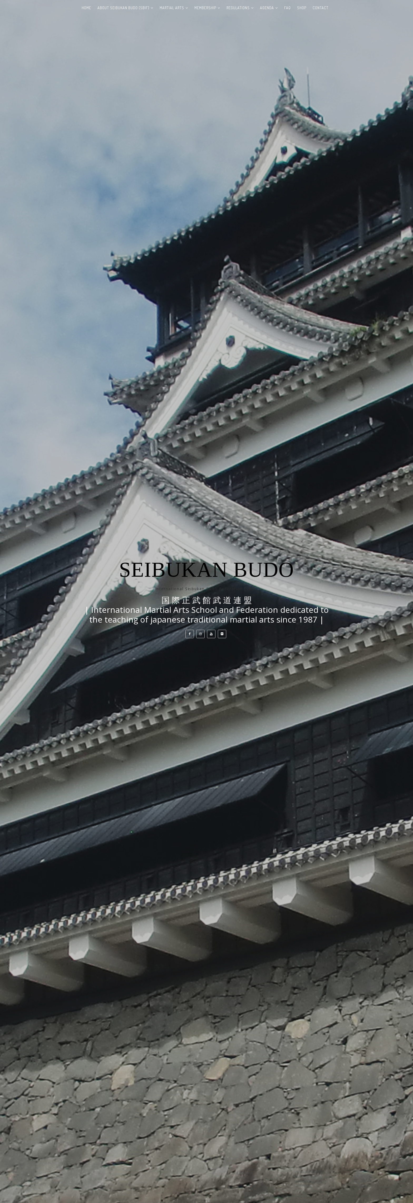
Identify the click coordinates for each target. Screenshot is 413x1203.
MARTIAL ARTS (172, 8)
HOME (86, 8)
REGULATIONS (238, 8)
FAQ (287, 8)
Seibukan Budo (206, 569)
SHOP (301, 8)
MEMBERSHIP (205, 8)
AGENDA (267, 8)
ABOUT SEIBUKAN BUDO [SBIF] (123, 8)
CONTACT (320, 8)
